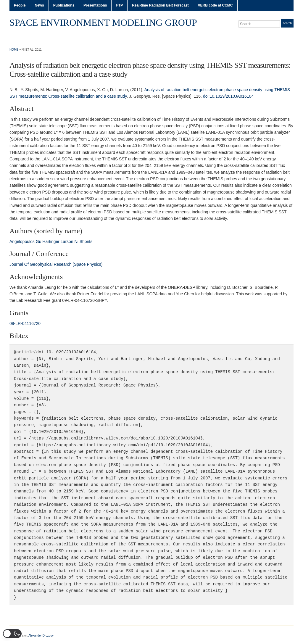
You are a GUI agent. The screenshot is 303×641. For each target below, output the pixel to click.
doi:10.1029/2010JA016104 (228, 96)
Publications (63, 5)
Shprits (86, 241)
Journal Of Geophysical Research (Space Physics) (55, 264)
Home (13, 49)
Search (287, 23)
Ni (76, 241)
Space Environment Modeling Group (103, 22)
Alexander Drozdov (41, 635)
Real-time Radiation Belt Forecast (160, 5)
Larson (67, 241)
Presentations (95, 5)
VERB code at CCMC (215, 5)
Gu (38, 241)
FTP (119, 5)
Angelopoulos (22, 241)
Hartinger (50, 241)
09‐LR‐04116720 (25, 323)
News (39, 5)
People (19, 5)
